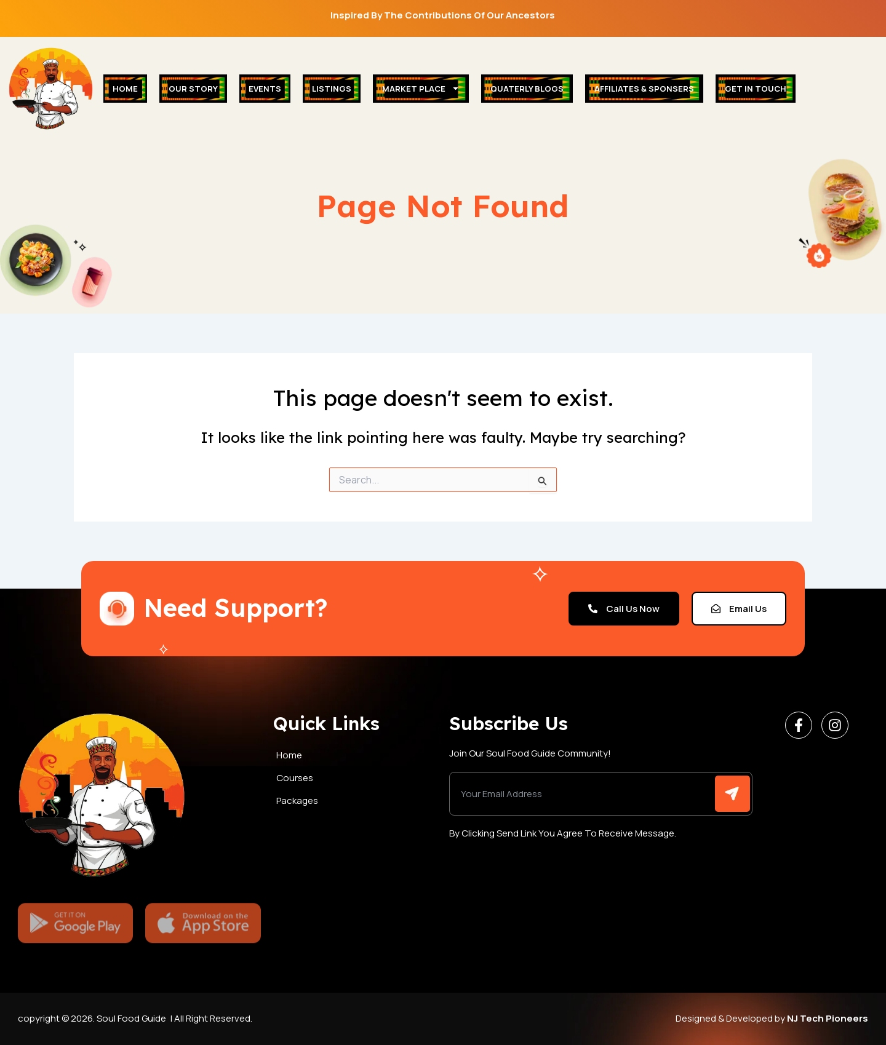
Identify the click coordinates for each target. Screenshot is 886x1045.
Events (265, 88)
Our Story (193, 88)
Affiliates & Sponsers (644, 88)
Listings (331, 88)
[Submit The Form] (732, 794)
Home (125, 88)
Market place (421, 88)
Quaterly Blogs (527, 88)
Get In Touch (755, 88)
